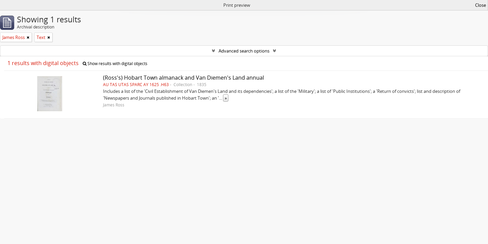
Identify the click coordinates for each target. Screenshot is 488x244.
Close (480, 5)
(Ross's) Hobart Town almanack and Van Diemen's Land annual (183, 77)
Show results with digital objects (115, 63)
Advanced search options (244, 51)
